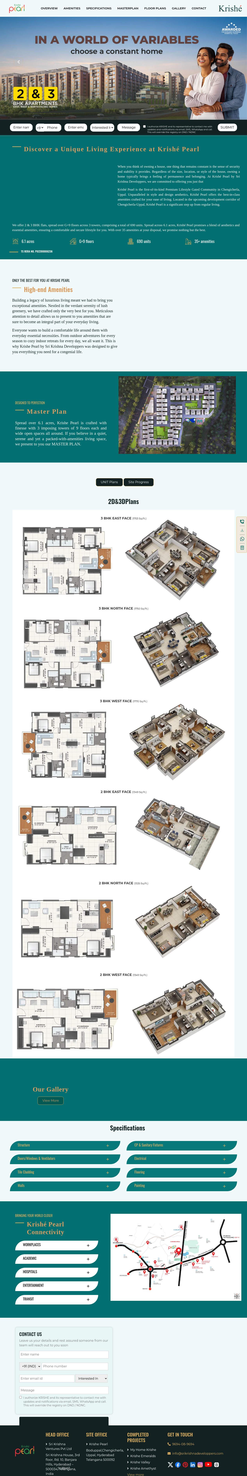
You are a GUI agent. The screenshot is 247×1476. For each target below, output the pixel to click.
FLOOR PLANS (155, 8)
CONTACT (199, 8)
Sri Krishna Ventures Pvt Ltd (59, 1446)
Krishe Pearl (97, 1444)
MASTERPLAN (127, 8)
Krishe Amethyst (141, 1468)
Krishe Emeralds (141, 1456)
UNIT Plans (109, 482)
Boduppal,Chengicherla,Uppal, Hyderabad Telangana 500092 (103, 1455)
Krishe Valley (138, 1462)
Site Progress (138, 482)
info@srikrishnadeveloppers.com (195, 1453)
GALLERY (179, 8)
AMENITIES (72, 8)
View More (50, 1100)
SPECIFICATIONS (98, 8)
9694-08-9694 (181, 1444)
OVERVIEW (49, 8)
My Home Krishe (141, 1450)
